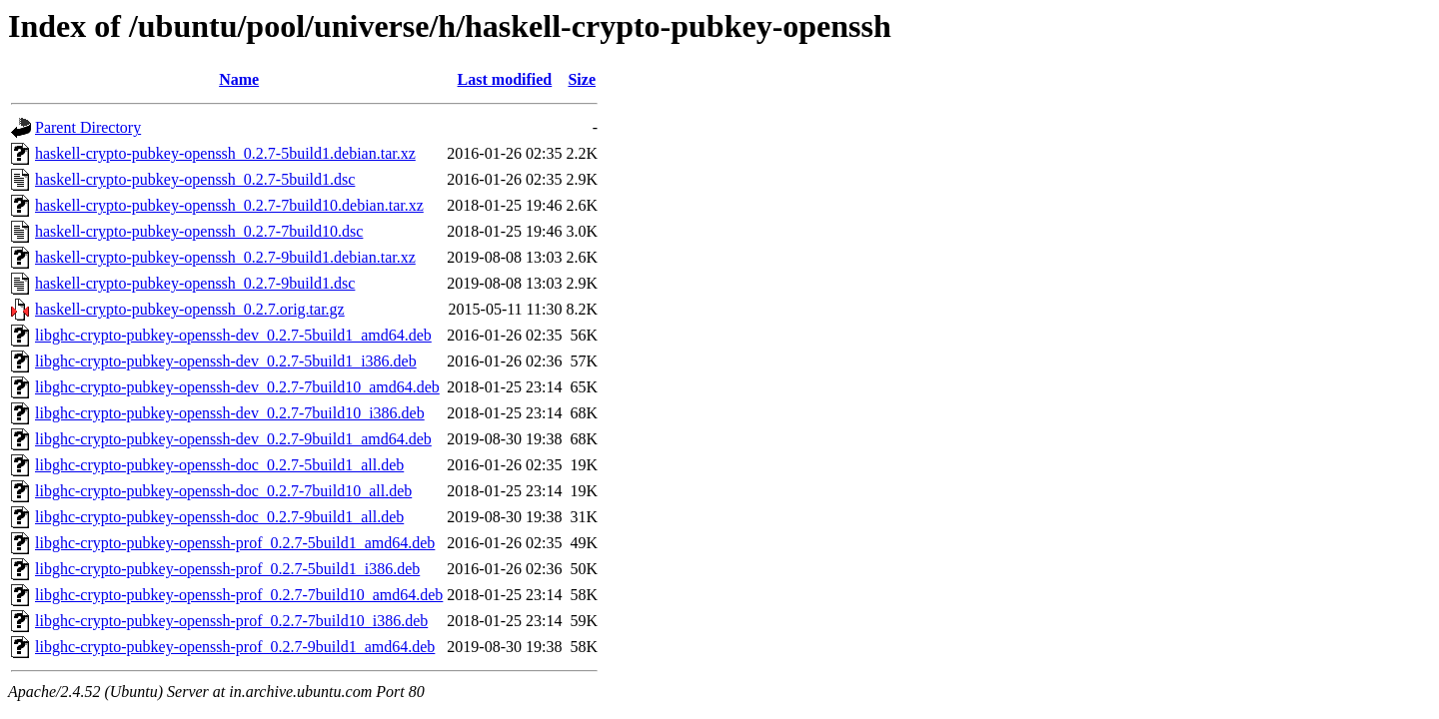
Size (582, 79)
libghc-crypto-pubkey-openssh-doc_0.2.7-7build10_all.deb (223, 490)
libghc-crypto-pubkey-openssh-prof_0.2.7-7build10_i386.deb (231, 620)
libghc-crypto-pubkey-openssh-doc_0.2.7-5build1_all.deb (219, 464)
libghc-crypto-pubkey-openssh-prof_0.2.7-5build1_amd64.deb (235, 542)
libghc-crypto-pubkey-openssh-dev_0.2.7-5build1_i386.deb (226, 361)
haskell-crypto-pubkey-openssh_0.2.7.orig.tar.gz (190, 309)
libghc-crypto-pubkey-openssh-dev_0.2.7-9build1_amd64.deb (233, 438)
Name (239, 79)
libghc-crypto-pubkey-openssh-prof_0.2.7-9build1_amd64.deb (235, 646)
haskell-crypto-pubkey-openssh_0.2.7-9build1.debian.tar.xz (225, 257)
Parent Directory (88, 127)
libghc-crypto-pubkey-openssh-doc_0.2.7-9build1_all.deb (219, 516)
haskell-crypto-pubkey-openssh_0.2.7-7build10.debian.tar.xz (229, 205)
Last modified (505, 79)
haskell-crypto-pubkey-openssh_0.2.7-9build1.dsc (195, 283)
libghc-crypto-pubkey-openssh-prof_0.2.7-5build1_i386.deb (227, 568)
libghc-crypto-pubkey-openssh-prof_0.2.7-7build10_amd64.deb (239, 594)
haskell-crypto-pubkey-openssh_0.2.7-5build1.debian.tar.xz (225, 153)
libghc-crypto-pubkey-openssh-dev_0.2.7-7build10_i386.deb (230, 412)
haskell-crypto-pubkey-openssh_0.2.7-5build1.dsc (195, 179)
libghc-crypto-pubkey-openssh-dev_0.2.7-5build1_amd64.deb (233, 335)
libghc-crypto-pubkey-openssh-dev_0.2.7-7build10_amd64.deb (237, 386)
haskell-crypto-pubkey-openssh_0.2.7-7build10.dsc (199, 231)
